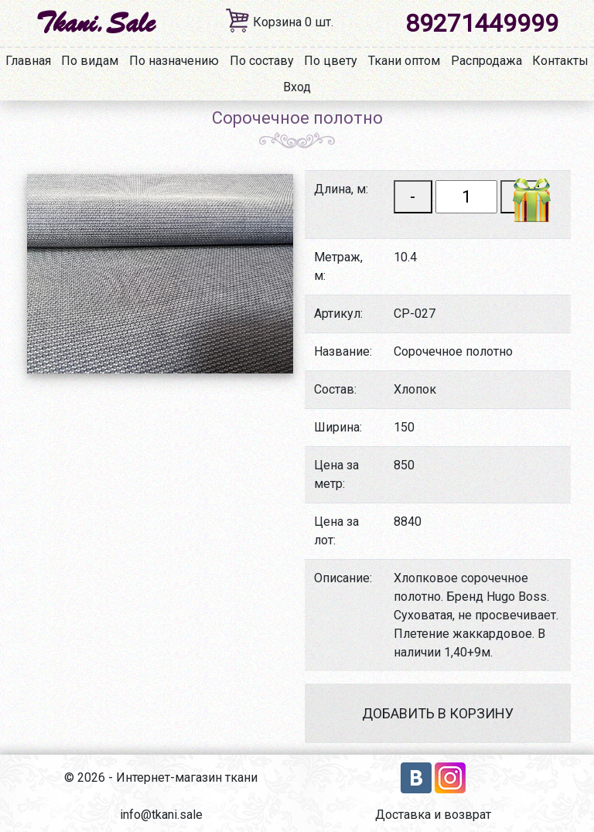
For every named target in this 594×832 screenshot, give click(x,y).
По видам (89, 60)
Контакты (560, 60)
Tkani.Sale (95, 23)
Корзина (293, 22)
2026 (91, 777)
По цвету (330, 60)
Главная (28, 60)
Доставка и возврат (433, 814)
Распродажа (486, 60)
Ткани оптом (404, 60)
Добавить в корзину (438, 713)
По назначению (174, 60)
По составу (262, 60)
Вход (297, 87)
